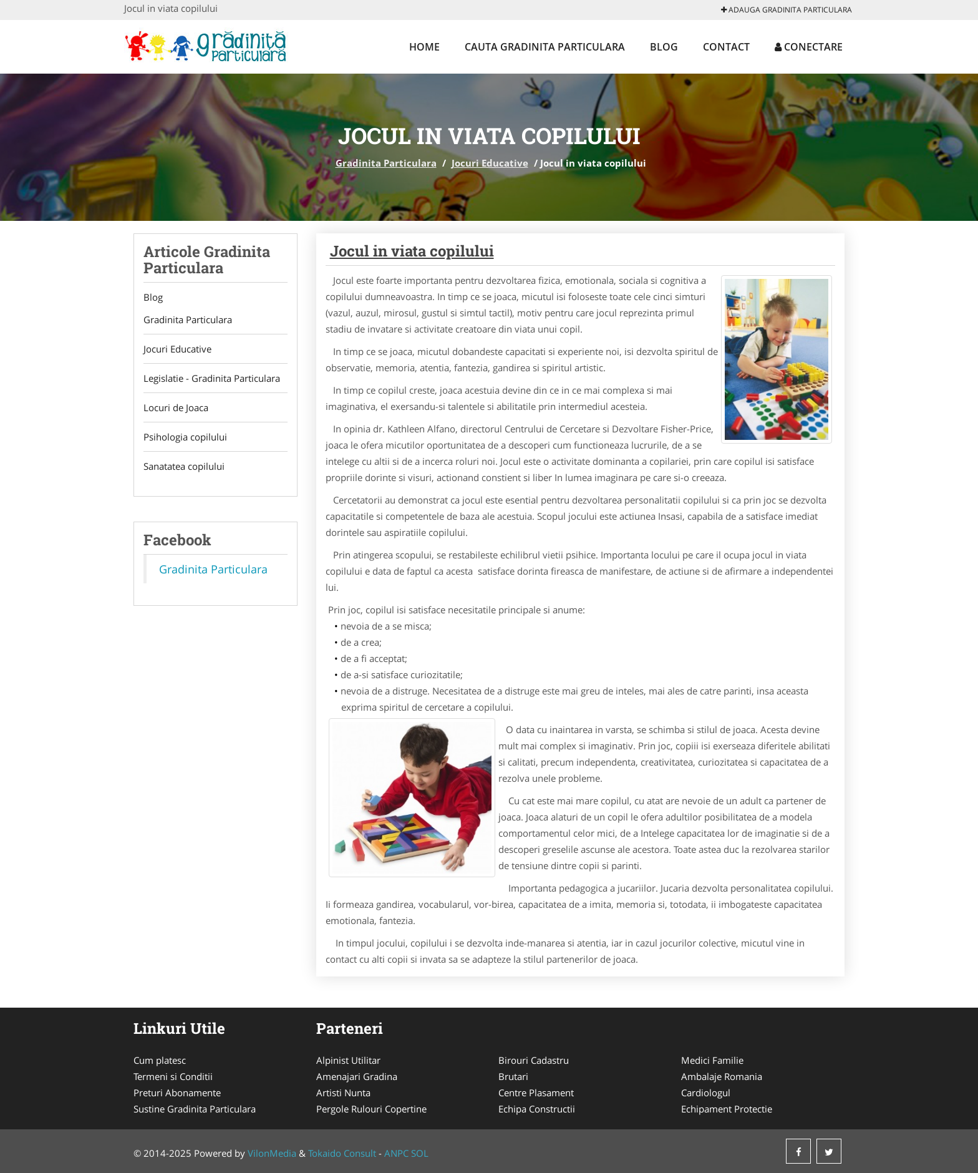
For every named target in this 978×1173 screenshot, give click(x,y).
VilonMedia (272, 1153)
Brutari (513, 1076)
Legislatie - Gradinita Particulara (211, 378)
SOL (419, 1153)
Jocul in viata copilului (412, 251)
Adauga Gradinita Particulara (786, 9)
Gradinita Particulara (386, 163)
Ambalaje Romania (721, 1076)
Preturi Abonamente (177, 1092)
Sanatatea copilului (184, 466)
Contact (726, 47)
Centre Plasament (536, 1092)
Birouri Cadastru (533, 1060)
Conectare (809, 47)
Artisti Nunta (343, 1092)
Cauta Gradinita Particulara (545, 47)
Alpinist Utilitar (348, 1060)
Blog (664, 47)
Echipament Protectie (726, 1108)
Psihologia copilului (185, 437)
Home (424, 47)
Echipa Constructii (536, 1108)
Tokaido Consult (342, 1153)
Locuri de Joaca (175, 407)
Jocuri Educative (490, 163)
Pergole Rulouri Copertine (371, 1108)
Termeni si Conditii (173, 1076)
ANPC (396, 1153)
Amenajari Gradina (356, 1076)
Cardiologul (705, 1092)
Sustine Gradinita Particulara (194, 1108)
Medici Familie (712, 1060)
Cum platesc (159, 1060)
